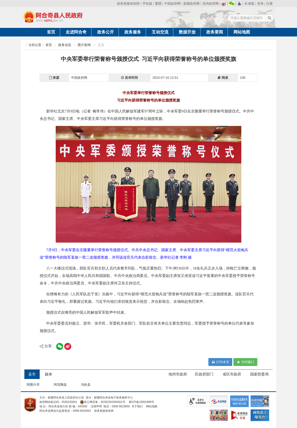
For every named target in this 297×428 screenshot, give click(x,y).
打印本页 (220, 362)
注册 (269, 3)
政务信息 (64, 45)
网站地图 (241, 32)
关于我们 (137, 406)
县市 (32, 374)
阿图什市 (33, 384)
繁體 (158, 3)
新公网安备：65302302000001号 (102, 402)
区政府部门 (204, 374)
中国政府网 (172, 3)
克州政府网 (210, 3)
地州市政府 (177, 374)
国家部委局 (259, 374)
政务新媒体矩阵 (128, 3)
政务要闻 (214, 32)
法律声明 (96, 406)
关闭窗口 (245, 362)
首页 (51, 32)
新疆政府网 (191, 3)
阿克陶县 (60, 384)
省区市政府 (232, 374)
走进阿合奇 (76, 32)
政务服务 (132, 32)
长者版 (249, 3)
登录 (260, 3)
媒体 (48, 374)
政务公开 (105, 32)
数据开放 (187, 32)
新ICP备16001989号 (141, 402)
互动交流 (160, 32)
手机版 (147, 3)
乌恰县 (85, 384)
